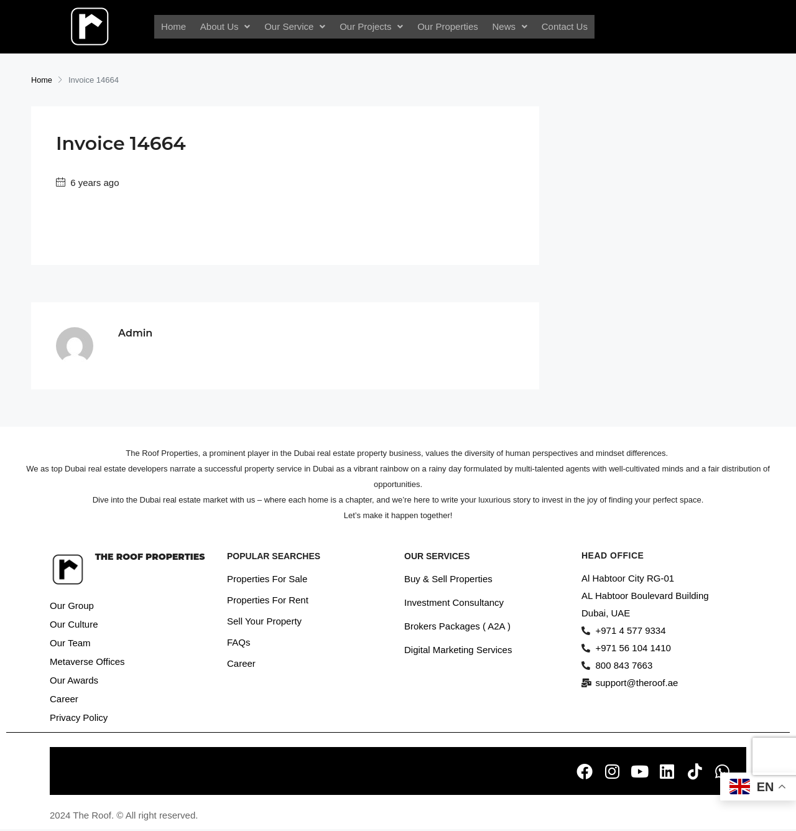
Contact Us (560, 26)
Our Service (296, 26)
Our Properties (445, 26)
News (506, 26)
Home (178, 26)
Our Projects (371, 26)
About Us (228, 26)
